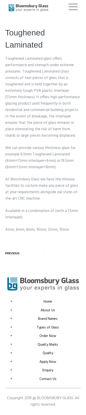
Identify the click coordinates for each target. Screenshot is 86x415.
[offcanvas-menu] (73, 7)
